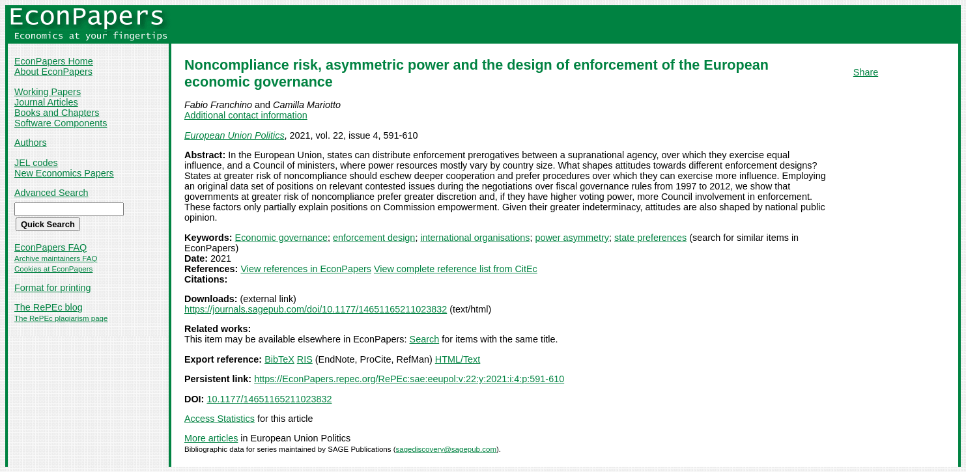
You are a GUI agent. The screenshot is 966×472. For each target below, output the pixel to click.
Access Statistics (219, 418)
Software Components (60, 123)
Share (865, 72)
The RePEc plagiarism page (60, 318)
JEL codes (36, 163)
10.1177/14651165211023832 (269, 399)
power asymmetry (572, 237)
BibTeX (279, 359)
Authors (30, 142)
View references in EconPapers (305, 269)
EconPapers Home (53, 61)
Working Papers (47, 92)
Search (425, 339)
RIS (305, 359)
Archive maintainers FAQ (55, 258)
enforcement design (374, 237)
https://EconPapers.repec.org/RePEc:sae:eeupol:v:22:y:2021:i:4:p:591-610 (409, 379)
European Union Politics (234, 135)
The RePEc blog (48, 307)
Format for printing (52, 288)
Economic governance (281, 237)
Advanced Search (51, 192)
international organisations (475, 237)
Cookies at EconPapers (53, 269)
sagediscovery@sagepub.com (446, 449)
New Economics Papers (64, 173)
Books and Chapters (56, 112)
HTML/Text (458, 359)
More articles (211, 438)
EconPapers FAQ (50, 247)
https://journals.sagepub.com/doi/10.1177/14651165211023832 (315, 309)
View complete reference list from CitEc (455, 269)
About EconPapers (53, 71)
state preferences (650, 237)
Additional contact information (245, 115)
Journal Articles (46, 102)
